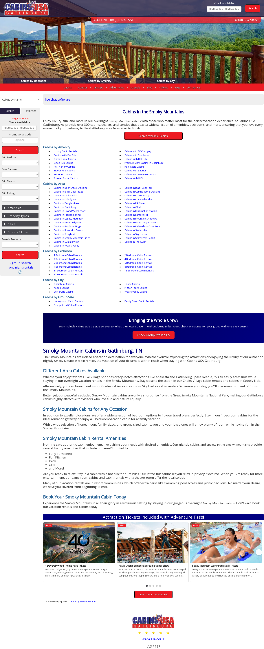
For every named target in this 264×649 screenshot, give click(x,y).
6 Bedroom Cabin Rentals (207, 232)
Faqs (177, 87)
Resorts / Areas (18, 232)
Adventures (116, 87)
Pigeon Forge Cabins (65, 253)
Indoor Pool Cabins (134, 163)
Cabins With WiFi (63, 170)
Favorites (30, 111)
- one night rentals (20, 267)
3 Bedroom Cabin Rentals (207, 228)
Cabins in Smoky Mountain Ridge (211, 211)
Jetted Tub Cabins (63, 159)
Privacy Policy (218, 634)
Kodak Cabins (201, 249)
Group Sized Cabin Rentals (208, 262)
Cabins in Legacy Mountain (138, 199)
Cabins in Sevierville (204, 207)
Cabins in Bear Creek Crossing (70, 180)
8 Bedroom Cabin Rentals (138, 236)
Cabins (68, 87)
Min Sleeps (8, 181)
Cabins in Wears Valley (66, 218)
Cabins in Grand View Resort (70, 195)
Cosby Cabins (131, 249)
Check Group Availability (153, 293)
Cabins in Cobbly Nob (66, 188)
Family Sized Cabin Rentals (138, 262)
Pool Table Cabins (64, 163)
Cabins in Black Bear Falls (138, 180)
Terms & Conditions (246, 634)
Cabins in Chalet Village (206, 184)
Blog (149, 87)
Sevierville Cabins (134, 253)
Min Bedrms (9, 157)
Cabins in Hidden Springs (207, 195)
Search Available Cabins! (153, 136)
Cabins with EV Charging (137, 151)
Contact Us (194, 87)
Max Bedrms (9, 169)
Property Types (18, 216)
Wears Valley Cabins (204, 253)
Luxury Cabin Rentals (65, 151)
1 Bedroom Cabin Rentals (68, 228)
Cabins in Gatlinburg (135, 191)
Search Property (11, 239)
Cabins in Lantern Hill (65, 199)
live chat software (58, 99)
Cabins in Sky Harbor (135, 211)
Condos (83, 87)
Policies (163, 87)
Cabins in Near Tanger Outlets (140, 203)
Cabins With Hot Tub (204, 155)
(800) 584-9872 (246, 20)
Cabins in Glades (202, 191)
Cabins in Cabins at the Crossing (72, 184)
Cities (11, 224)
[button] (147, 543)
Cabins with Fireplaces (66, 155)
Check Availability (224, 3)
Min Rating (8, 193)
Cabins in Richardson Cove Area (71, 207)
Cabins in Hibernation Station (140, 195)
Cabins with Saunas (204, 163)
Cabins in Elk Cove (64, 191)
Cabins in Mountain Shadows (209, 199)
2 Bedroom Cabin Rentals (138, 228)
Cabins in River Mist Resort (138, 207)
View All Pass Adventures (153, 552)
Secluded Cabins (63, 166)
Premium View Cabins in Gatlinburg (143, 159)
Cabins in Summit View (136, 215)
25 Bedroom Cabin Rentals (138, 240)
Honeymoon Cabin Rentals (69, 262)
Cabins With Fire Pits (204, 151)
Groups (98, 87)
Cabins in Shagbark (65, 211)
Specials (135, 87)
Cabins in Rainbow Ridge (207, 203)
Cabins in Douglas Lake (206, 188)
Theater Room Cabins (205, 166)
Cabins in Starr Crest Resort (69, 215)
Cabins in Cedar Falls (135, 184)
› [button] (258, 509)
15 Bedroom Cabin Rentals (68, 240)
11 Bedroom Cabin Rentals (208, 236)
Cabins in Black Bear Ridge (208, 180)
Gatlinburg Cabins (64, 249)
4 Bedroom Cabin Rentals (68, 232)
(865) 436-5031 (154, 596)
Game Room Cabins (135, 155)
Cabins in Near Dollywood (68, 203)
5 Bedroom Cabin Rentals (138, 232)
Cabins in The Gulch (204, 215)
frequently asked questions (82, 559)
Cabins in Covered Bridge (138, 188)
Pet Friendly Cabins (204, 159)
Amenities (14, 208)
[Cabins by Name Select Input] (20, 99)
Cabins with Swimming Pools (139, 166)
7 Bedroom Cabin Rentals (68, 236)
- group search (20, 263)
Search (10, 111)
